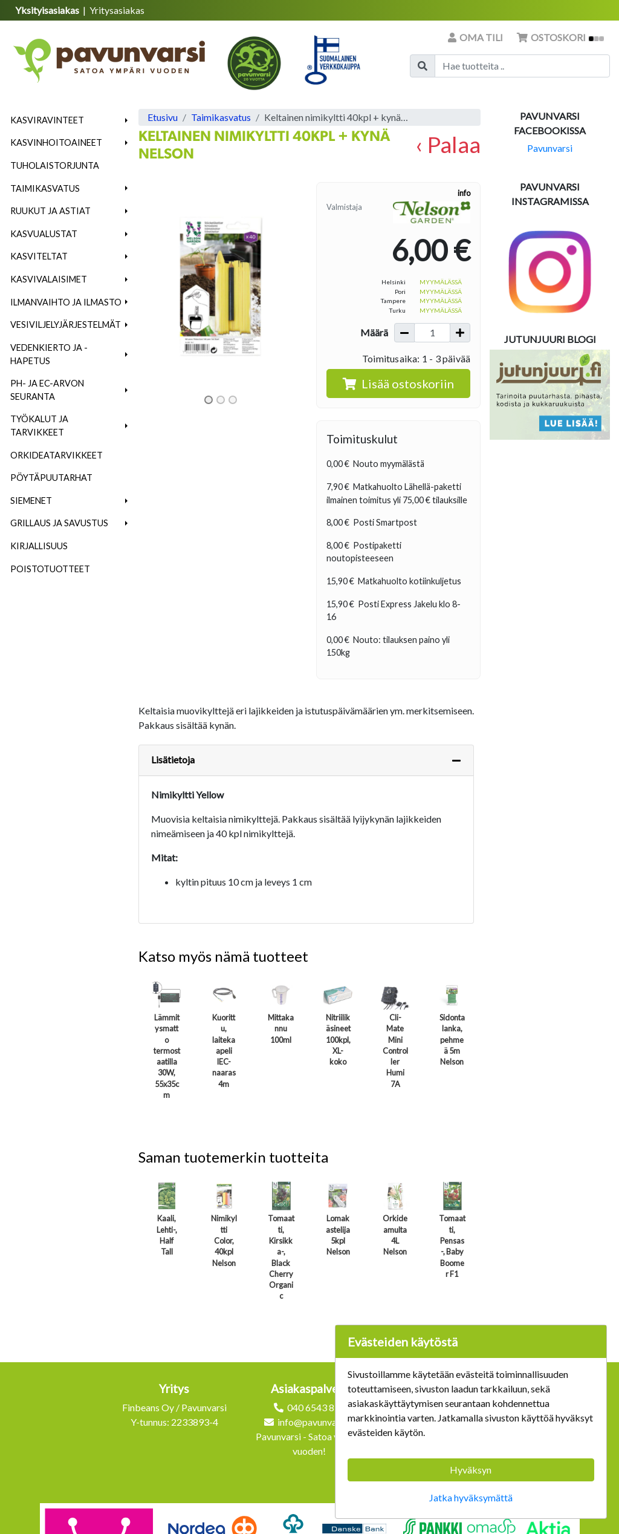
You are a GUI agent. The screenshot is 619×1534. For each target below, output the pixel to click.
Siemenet (31, 500)
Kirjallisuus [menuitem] (39, 546)
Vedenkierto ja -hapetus (49, 354)
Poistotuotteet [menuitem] (50, 569)
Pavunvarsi (549, 148)
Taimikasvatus (45, 188)
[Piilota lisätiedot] (456, 760)
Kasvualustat (43, 234)
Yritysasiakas (116, 10)
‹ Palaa (448, 144)
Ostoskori (560, 37)
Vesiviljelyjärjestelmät (65, 324)
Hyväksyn (470, 1469)
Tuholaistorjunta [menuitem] (54, 165)
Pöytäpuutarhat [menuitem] (51, 477)
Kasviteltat (39, 256)
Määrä (374, 332)
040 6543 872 (316, 1407)
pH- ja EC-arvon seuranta (47, 390)
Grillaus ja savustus (59, 523)
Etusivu (162, 117)
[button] (126, 120)
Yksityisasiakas (48, 10)
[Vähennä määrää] (404, 333)
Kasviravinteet (47, 120)
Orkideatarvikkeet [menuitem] (56, 455)
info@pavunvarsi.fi (316, 1422)
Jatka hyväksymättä (471, 1497)
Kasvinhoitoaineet (56, 142)
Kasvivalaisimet (48, 279)
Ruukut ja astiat (50, 211)
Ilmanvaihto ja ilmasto (66, 302)
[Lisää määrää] (460, 333)
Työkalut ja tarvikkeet (39, 425)
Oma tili (476, 37)
